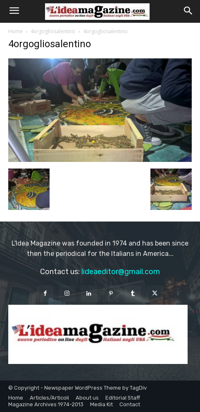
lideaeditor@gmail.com (120, 271)
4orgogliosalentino (53, 31)
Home (15, 31)
